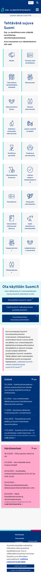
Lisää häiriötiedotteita (13, 504)
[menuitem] (31, 2)
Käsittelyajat (19, 535)
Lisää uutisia (9, 438)
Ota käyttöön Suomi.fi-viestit (23, 299)
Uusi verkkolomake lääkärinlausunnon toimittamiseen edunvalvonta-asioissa (18, 401)
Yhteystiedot (19, 538)
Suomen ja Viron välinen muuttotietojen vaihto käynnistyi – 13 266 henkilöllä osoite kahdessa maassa (20, 433)
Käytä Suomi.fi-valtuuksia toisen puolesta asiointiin (23, 308)
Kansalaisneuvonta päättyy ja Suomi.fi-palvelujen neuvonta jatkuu (17, 421)
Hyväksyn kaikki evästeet (20, 566)
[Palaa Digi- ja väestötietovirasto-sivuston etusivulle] (15, 9)
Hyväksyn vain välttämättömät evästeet (20, 570)
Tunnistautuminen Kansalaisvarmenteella (24, 318)
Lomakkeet (19, 542)
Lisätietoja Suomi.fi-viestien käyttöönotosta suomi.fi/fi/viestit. (19, 364)
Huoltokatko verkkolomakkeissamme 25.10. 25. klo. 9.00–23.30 (19, 474)
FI (30, 2)
